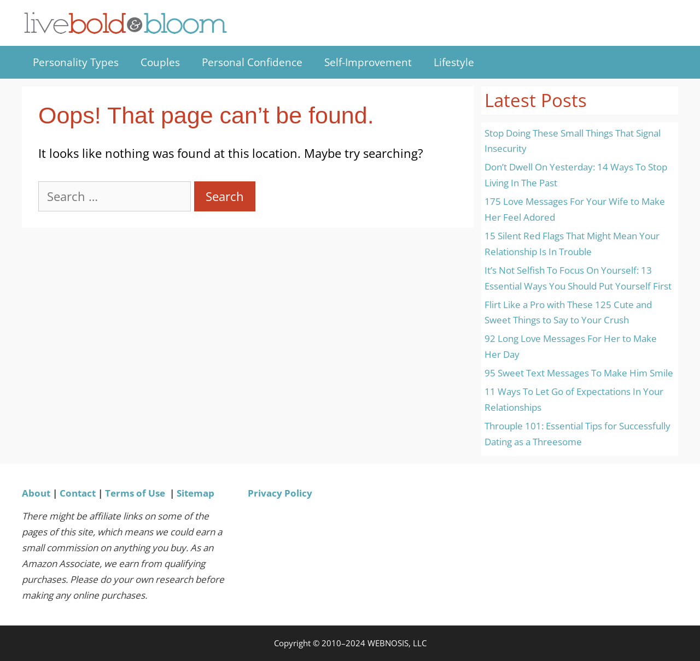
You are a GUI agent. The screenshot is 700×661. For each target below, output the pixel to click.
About (36, 493)
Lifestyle (454, 62)
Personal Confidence (252, 62)
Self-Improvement (368, 62)
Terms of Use (135, 493)
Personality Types (76, 62)
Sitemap (195, 493)
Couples (160, 62)
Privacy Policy (280, 493)
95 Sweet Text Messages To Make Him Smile (579, 373)
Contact (78, 493)
